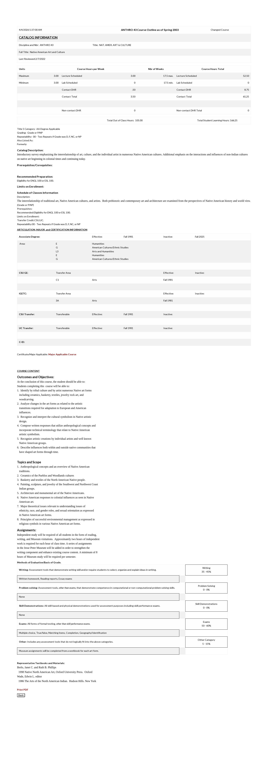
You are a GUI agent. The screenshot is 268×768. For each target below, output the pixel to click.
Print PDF (22, 689)
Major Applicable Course (62, 354)
